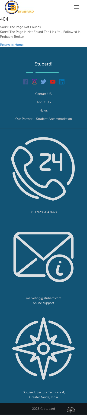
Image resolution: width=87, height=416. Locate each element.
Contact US (43, 94)
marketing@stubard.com (43, 298)
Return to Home (11, 45)
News (43, 110)
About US (43, 102)
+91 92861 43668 (44, 212)
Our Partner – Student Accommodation (43, 119)
